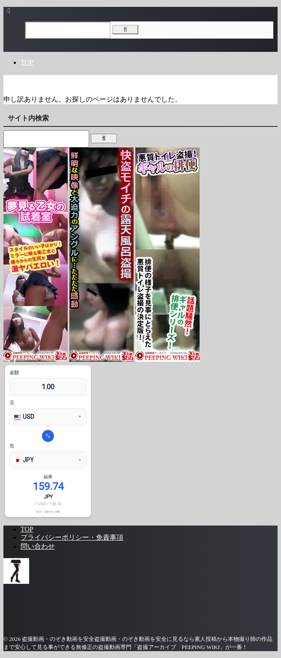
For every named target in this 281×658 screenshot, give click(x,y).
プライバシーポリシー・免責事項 (72, 537)
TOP (27, 62)
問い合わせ (38, 546)
